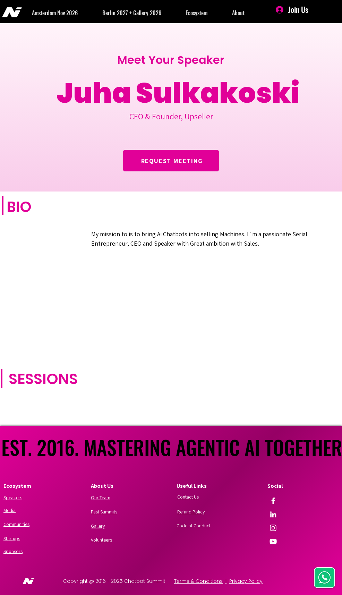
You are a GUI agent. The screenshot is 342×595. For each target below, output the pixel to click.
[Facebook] (273, 500)
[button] (67, 13)
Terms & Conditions (198, 581)
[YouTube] (273, 541)
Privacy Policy (246, 581)
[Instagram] (273, 528)
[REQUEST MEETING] (171, 160)
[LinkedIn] (273, 514)
